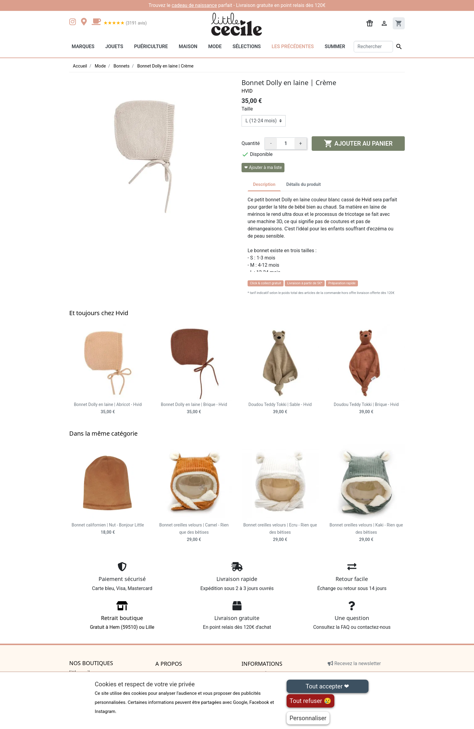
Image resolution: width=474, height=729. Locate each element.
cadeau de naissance (194, 5)
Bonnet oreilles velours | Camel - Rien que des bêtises (194, 532)
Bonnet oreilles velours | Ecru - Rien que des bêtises (280, 532)
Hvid (247, 91)
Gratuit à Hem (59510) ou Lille (122, 617)
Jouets (114, 46)
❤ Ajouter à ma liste (263, 167)
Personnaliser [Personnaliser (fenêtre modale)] (308, 718)
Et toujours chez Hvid (98, 313)
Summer (335, 46)
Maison (188, 46)
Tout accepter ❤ (327, 686)
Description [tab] (264, 184)
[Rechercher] (373, 46)
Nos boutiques (91, 663)
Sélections (246, 46)
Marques (83, 46)
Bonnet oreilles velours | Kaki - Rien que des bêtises (366, 532)
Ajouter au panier (358, 143)
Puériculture (151, 46)
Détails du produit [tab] (303, 184)
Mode (215, 46)
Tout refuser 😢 (310, 700)
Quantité (251, 143)
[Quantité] (286, 143)
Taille (247, 109)
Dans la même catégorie (103, 433)
